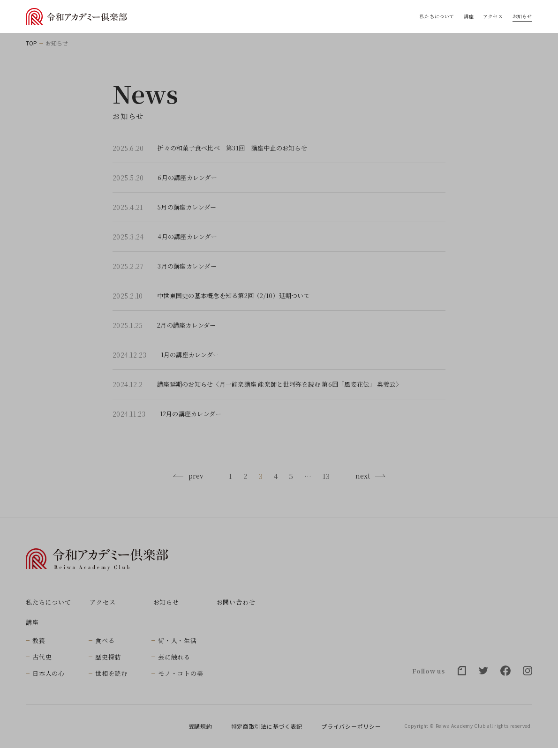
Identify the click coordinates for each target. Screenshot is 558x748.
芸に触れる (174, 657)
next (370, 475)
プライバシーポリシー (351, 726)
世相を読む (111, 673)
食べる (104, 640)
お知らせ (522, 16)
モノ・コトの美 (180, 673)
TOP (31, 43)
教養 (38, 640)
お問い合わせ (236, 602)
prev (188, 475)
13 (326, 476)
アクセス (493, 16)
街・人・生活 (177, 640)
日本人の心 (48, 673)
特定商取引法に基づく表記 (267, 726)
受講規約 (200, 726)
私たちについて (437, 16)
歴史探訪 (108, 657)
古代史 (42, 657)
